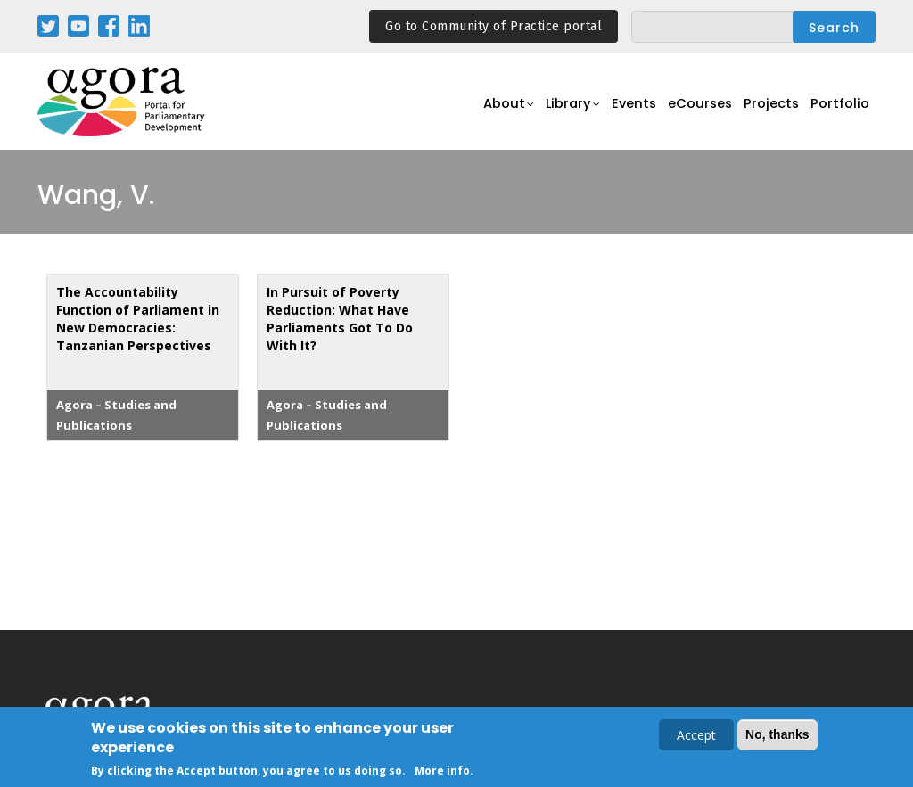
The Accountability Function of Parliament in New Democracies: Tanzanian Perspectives (137, 318)
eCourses (688, 111)
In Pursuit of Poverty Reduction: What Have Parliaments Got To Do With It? (340, 318)
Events (616, 111)
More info (442, 772)
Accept (696, 736)
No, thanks (777, 736)
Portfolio (838, 111)
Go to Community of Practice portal (493, 26)
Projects (765, 111)
